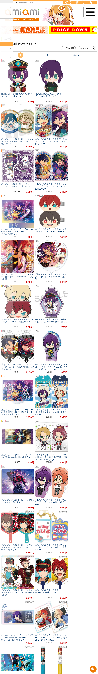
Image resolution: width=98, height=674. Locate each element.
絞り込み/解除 (68, 48)
